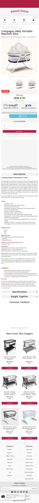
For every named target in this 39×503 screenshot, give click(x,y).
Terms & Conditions (29, 472)
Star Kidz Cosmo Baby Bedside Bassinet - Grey (29, 357)
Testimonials (29, 459)
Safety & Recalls (29, 478)
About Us (29, 452)
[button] (10, 77)
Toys (10, 472)
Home (2, 26)
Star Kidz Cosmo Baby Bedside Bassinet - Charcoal (9, 358)
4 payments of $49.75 (10, 106)
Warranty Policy (29, 465)
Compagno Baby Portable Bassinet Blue (12, 28)
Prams (9, 465)
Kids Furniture (9, 469)
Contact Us (29, 456)
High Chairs (10, 459)
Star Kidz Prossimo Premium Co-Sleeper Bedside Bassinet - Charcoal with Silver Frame (10, 394)
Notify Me (23, 116)
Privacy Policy (29, 469)
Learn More (10, 368)
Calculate (19, 131)
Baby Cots (9, 462)
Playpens (9, 449)
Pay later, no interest (28, 106)
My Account (29, 449)
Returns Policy (29, 462)
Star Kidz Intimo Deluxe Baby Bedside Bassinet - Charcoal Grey (10, 428)
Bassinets (8, 26)
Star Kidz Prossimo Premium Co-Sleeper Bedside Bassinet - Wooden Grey (29, 394)
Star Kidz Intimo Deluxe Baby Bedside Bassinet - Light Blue (29, 428)
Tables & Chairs (10, 456)
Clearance (9, 475)
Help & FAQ (29, 475)
